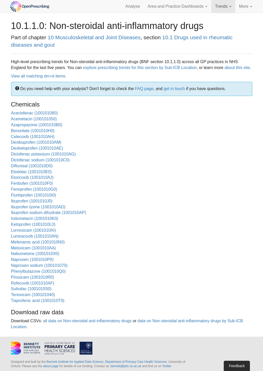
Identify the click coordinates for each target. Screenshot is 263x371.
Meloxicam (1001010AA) (33, 248)
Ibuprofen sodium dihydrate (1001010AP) (48, 212)
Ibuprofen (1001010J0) (32, 201)
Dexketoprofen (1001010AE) (37, 148)
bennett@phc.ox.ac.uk (126, 366)
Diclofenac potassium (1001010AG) (43, 154)
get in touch (174, 88)
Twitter (166, 366)
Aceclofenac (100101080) (34, 113)
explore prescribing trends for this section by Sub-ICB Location (140, 67)
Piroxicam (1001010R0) (32, 277)
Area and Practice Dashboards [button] (177, 6)
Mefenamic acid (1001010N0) (38, 242)
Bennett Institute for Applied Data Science (74, 362)
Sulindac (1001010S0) (31, 289)
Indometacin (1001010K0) (34, 218)
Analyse (132, 6)
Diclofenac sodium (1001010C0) (40, 160)
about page (51, 366)
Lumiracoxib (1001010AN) (35, 236)
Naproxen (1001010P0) (32, 259)
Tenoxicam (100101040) (33, 294)
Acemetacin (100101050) (34, 119)
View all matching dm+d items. (38, 76)
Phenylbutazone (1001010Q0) (38, 271)
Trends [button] (223, 6)
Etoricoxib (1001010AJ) (32, 177)
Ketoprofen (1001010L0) (33, 224)
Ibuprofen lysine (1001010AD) (38, 207)
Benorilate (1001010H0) (33, 131)
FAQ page (144, 88)
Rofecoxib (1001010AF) (32, 283)
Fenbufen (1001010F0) (32, 183)
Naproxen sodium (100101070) (39, 265)
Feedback (237, 366)
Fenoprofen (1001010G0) (34, 189)
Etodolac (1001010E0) (31, 172)
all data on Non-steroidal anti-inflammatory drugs (87, 321)
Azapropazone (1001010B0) (36, 125)
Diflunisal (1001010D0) (32, 166)
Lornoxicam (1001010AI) (33, 230)
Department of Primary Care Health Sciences (136, 362)
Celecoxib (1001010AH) (33, 136)
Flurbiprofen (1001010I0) (33, 195)
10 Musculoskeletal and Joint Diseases (94, 37)
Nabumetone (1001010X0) (35, 253)
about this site (237, 67)
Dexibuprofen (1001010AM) (36, 142)
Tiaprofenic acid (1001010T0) (37, 300)
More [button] (245, 6)
